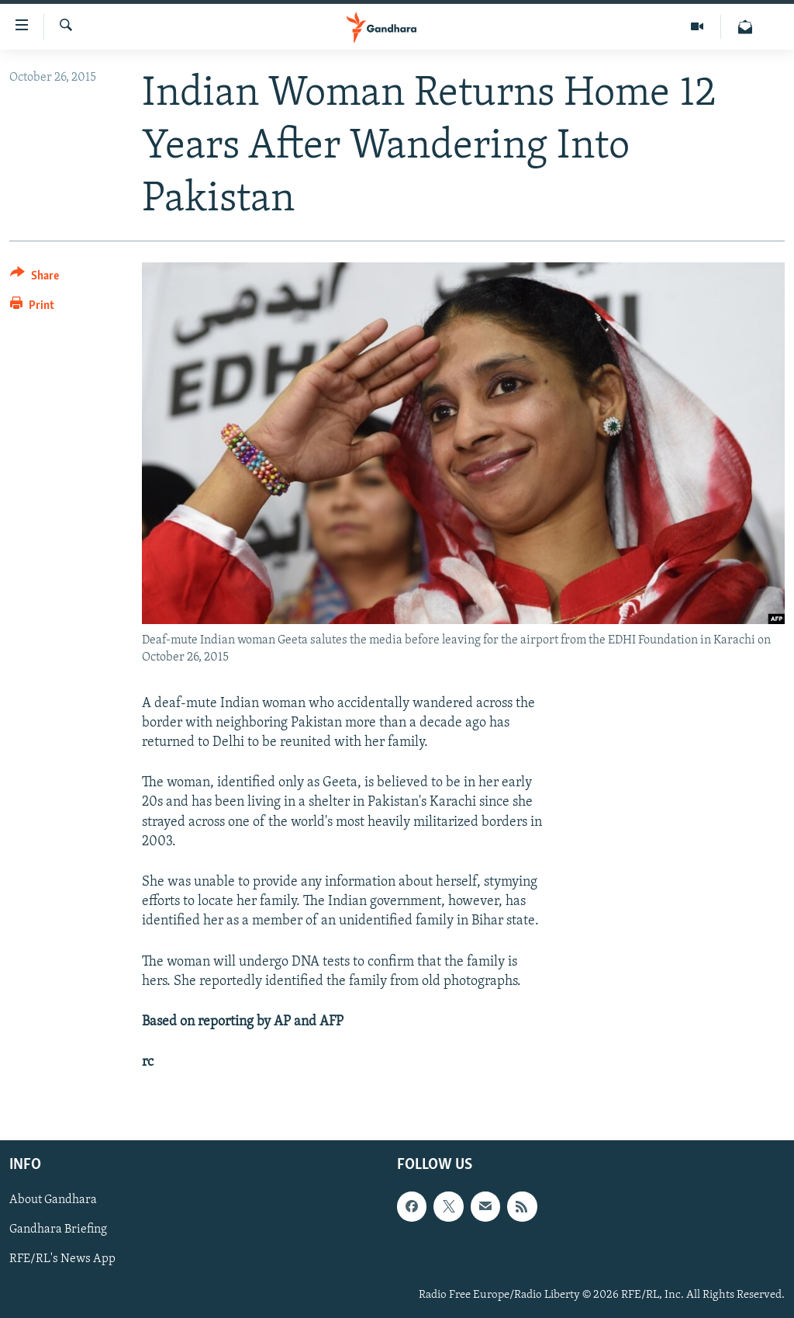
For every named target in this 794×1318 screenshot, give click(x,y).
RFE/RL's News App (62, 1260)
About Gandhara (53, 1201)
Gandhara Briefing (58, 1230)
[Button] (34, 278)
